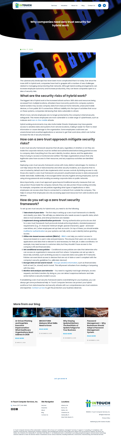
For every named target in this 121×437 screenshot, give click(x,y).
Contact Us (91, 5)
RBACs (64, 236)
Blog (83, 5)
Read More (19, 338)
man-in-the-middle (39, 120)
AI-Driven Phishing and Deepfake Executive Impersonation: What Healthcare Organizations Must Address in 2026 (24, 328)
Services (54, 5)
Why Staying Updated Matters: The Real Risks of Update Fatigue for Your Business (71, 325)
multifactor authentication (34, 231)
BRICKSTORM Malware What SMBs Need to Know (48, 323)
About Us (74, 5)
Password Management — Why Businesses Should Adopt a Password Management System (96, 326)
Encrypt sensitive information (65, 263)
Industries (64, 5)
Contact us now (38, 288)
